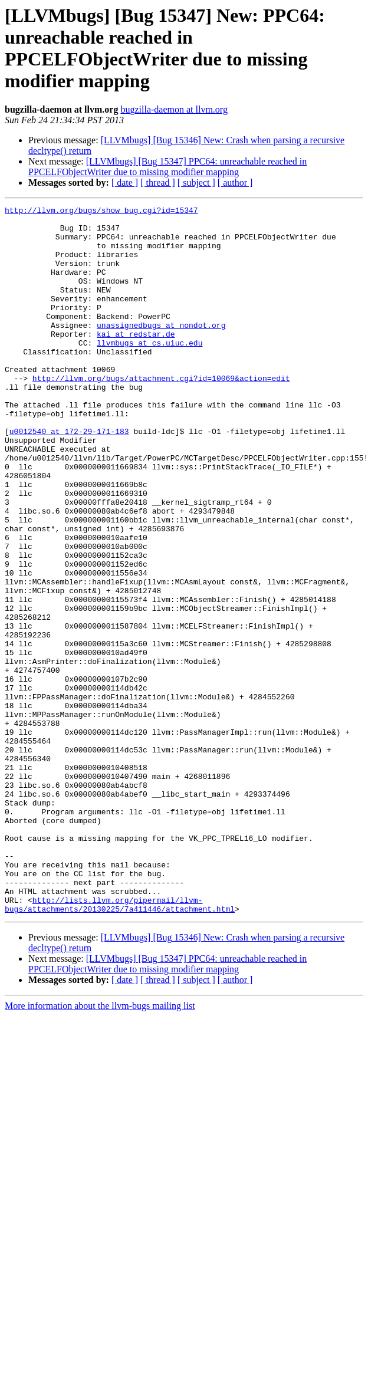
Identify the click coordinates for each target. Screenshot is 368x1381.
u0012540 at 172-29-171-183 (69, 477)
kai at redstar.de (136, 360)
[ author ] (235, 182)
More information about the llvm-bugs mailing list (100, 1147)
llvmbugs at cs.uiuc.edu (149, 371)
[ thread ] (157, 182)
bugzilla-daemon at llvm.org (173, 109)
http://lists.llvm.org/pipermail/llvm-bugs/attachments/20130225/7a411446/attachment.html (120, 1045)
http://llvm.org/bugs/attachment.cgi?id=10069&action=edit (161, 413)
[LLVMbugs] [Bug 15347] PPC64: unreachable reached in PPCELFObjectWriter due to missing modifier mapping (167, 166)
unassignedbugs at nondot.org (161, 349)
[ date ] (124, 182)
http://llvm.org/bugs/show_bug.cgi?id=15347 (101, 211)
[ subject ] (196, 182)
